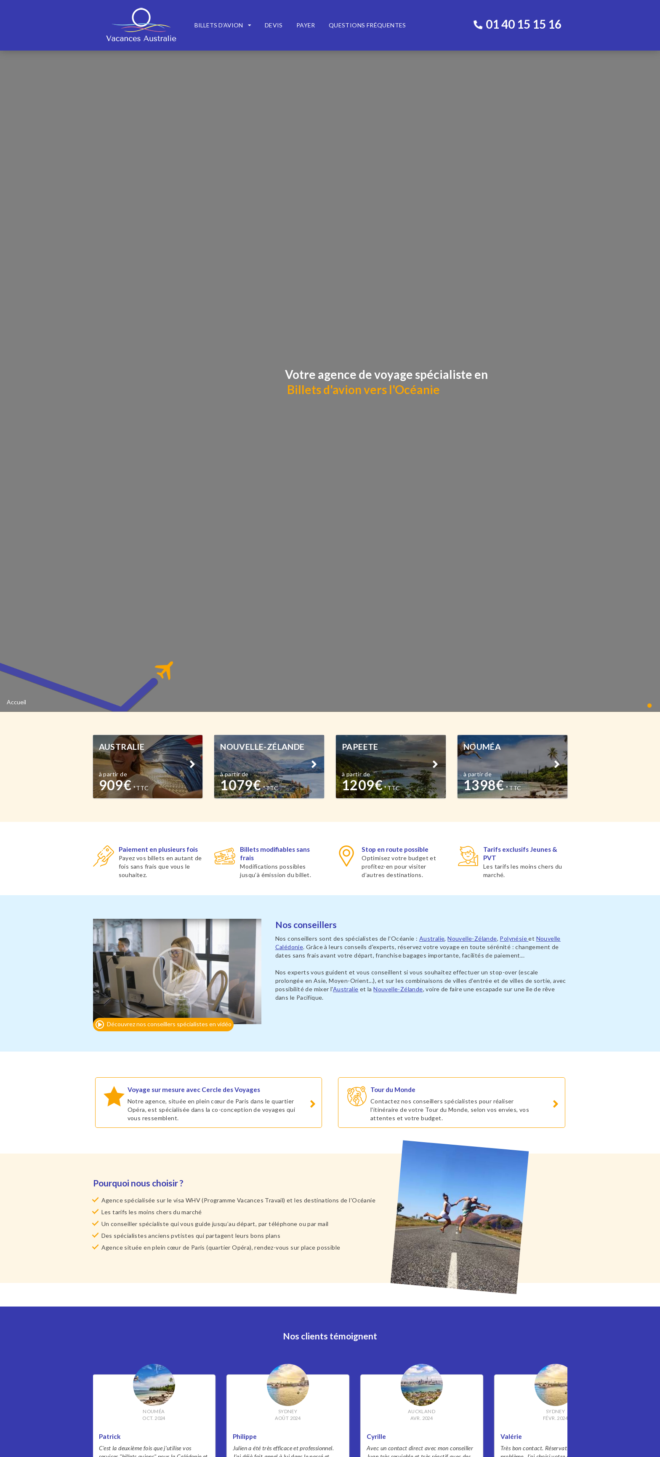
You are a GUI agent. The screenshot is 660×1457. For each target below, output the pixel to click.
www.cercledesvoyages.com (223, 1230)
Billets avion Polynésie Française (256, 1303)
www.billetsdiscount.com (462, 1222)
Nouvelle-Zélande (472, 409)
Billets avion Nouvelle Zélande (253, 1294)
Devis (274, 25)
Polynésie (514, 409)
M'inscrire (297, 1404)
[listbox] (223, 25)
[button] (650, 176)
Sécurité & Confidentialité (127, 1303)
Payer (305, 25)
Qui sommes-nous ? (119, 1311)
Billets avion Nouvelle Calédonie (256, 1311)
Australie (432, 409)
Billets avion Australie (242, 1286)
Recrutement (110, 1319)
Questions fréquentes (367, 25)
